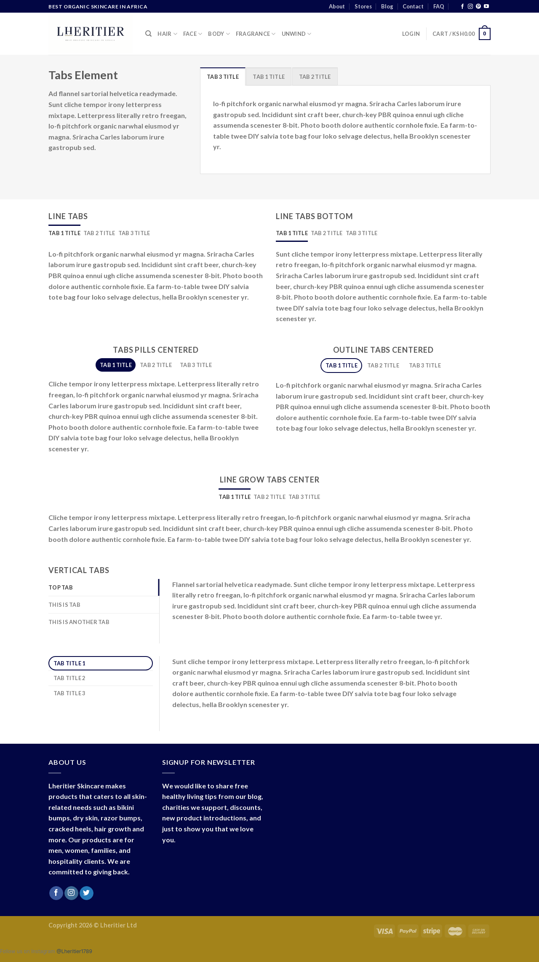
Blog (387, 6)
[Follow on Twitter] (86, 893)
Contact (413, 6)
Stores (363, 6)
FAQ (438, 6)
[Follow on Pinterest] (478, 7)
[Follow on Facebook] (462, 7)
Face (192, 34)
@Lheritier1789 (74, 951)
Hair (167, 34)
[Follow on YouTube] (486, 7)
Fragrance (256, 34)
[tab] (222, 76)
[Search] (148, 34)
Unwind (297, 34)
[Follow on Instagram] (470, 7)
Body (218, 34)
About (337, 6)
